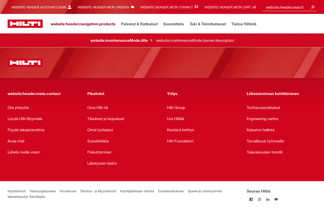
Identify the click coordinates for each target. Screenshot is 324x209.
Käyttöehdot (17, 191)
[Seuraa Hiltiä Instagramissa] (259, 199)
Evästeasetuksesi (171, 191)
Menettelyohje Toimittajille (26, 196)
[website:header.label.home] (25, 24)
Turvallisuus (67, 191)
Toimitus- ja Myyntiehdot (98, 191)
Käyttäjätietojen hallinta (137, 191)
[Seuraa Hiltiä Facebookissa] (251, 199)
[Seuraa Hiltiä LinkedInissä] (268, 199)
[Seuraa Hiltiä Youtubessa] (276, 199)
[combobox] (289, 7)
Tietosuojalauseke (42, 191)
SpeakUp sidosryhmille (205, 191)
